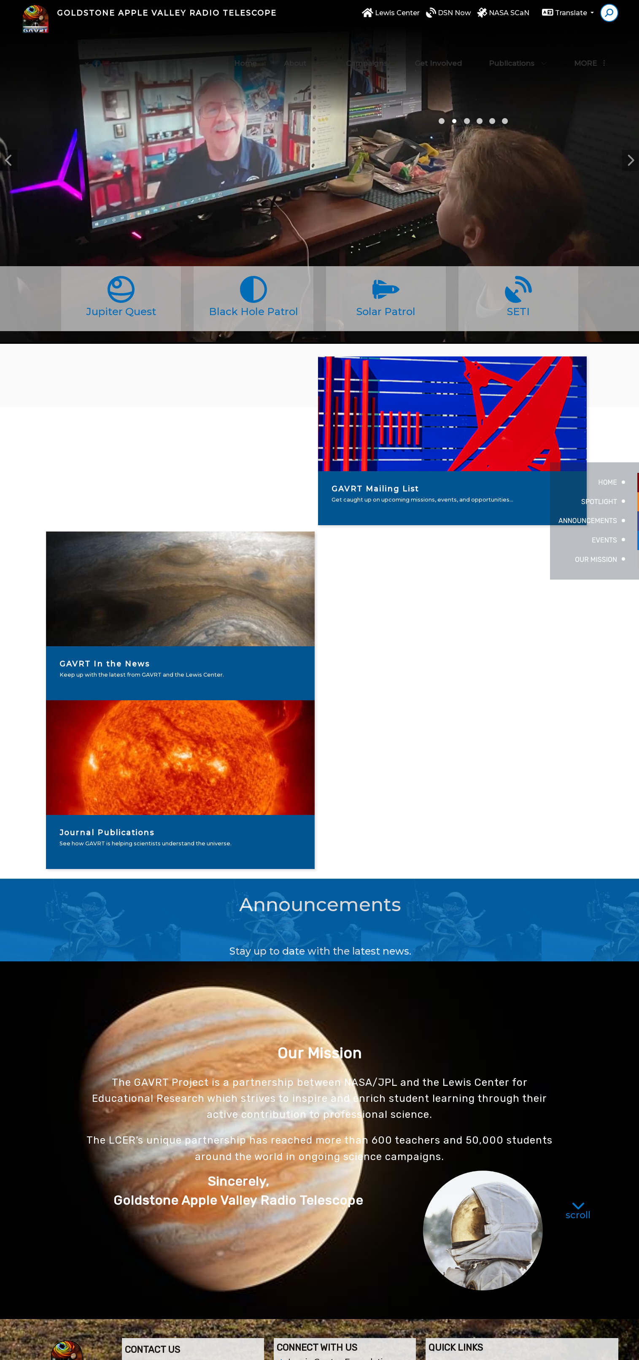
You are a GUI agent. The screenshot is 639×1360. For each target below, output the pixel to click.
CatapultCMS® (351, 1347)
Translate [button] (572, 17)
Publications (518, 46)
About (301, 46)
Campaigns (367, 46)
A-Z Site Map (567, 1347)
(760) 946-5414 (158, 1246)
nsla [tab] (505, 121)
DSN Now (454, 17)
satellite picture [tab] (441, 121)
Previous (9, 160)
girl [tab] (454, 121)
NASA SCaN (509, 17)
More (589, 46)
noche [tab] (492, 121)
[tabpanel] (319, 202)
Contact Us (311, 1207)
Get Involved (438, 46)
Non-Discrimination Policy (444, 1347)
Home (245, 46)
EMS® (383, 1347)
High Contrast (518, 1348)
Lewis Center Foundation (341, 1193)
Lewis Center (397, 17)
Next (630, 160)
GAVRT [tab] (467, 121)
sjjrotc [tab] (479, 121)
